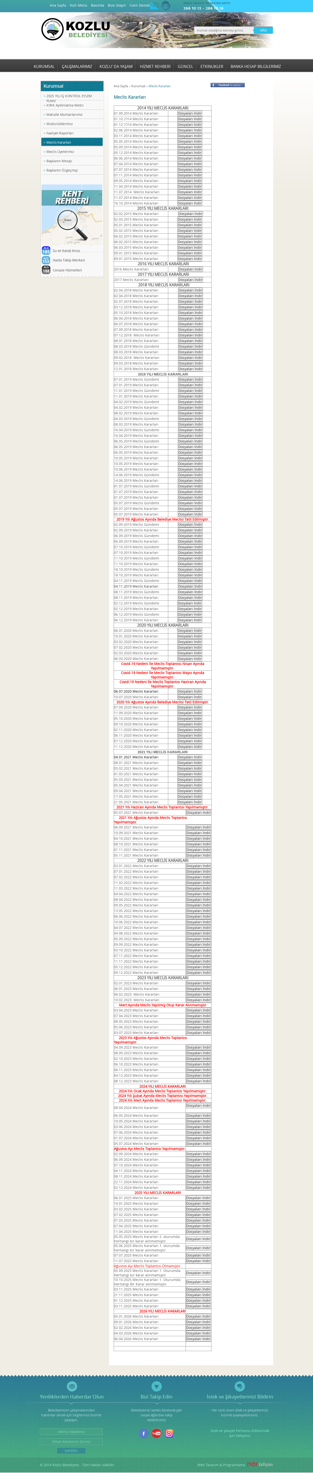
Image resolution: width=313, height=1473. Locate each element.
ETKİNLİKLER (212, 66)
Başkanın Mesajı (59, 161)
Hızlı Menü (78, 5)
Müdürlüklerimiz (59, 123)
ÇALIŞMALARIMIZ (77, 66)
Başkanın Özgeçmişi (62, 170)
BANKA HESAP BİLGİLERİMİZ (256, 66)
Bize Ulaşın (117, 5)
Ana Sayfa (58, 5)
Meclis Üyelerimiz (60, 151)
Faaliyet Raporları (60, 133)
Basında (97, 5)
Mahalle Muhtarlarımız (64, 114)
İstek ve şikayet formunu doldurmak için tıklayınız (240, 1433)
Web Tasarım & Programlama (221, 1464)
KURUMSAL (44, 66)
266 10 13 (192, 8)
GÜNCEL (185, 66)
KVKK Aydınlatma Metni (65, 105)
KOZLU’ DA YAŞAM (116, 66)
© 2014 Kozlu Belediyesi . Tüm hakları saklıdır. (77, 1464)
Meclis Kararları (58, 142)
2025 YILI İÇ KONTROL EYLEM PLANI (69, 98)
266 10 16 (214, 8)
